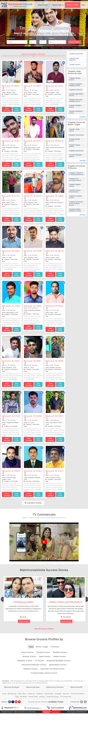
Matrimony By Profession (55, 688)
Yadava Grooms (59, 656)
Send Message (7, 109)
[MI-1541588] (33, 237)
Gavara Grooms (27, 652)
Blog (17, 697)
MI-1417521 (16, 196)
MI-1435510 (59, 416)
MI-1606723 (59, 141)
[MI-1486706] (55, 237)
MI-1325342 (16, 361)
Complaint (58, 694)
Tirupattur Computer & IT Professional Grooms (76, 173)
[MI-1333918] (55, 292)
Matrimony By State (32, 688)
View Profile (16, 109)
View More (82, 116)
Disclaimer (23, 697)
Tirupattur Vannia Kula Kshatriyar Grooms (75, 100)
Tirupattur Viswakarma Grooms (76, 112)
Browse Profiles (44, 5)
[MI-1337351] (11, 127)
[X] (12, 701)
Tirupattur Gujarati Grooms (74, 145)
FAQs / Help (22, 694)
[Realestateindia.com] (33, 708)
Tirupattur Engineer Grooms (75, 185)
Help (84, 5)
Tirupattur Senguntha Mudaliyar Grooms (75, 84)
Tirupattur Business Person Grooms (75, 191)
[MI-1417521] (11, 182)
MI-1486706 (59, 251)
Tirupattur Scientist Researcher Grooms (75, 210)
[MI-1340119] (55, 72)
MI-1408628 (59, 196)
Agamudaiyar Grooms (57, 665)
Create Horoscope (52, 697)
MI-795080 (37, 361)
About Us (66, 694)
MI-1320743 (37, 196)
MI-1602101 (16, 86)
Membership (12, 694)
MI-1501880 (37, 416)
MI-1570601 (37, 471)
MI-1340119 (59, 86)
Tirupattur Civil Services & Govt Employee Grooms (76, 203)
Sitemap (42, 697)
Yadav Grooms (44, 656)
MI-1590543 (16, 471)
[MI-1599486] (55, 347)
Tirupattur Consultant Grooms (75, 196)
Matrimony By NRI (76, 688)
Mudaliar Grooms (60, 652)
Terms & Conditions (77, 694)
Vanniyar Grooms (29, 656)
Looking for (11, 38)
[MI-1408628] (55, 182)
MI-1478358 (16, 306)
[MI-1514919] (55, 457)
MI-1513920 (16, 416)
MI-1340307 (37, 86)
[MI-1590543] (11, 457)
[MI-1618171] (33, 127)
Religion (51, 38)
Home (4, 694)
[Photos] (20, 62)
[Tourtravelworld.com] (55, 708)
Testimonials (48, 694)
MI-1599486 (59, 361)
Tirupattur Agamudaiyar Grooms (76, 94)
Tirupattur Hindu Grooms (33, 54)
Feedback (39, 694)
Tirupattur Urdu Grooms (76, 151)
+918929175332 (55, 701)
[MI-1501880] (33, 402)
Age (30, 38)
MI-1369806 (37, 306)
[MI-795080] (33, 347)
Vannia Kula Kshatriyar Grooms (33, 665)
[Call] (20, 66)
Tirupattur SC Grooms (75, 90)
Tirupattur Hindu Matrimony (74, 59)
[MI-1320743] (33, 182)
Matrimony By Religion (11, 688)
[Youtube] (16, 701)
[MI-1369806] (33, 292)
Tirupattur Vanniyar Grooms (74, 79)
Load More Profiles (33, 503)
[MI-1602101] (11, 72)
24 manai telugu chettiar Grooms (44, 673)
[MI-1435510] (55, 402)
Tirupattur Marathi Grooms (74, 140)
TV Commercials (65, 697)
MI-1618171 (37, 141)
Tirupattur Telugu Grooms (74, 130)
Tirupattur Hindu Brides (76, 54)
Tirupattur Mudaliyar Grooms (75, 106)
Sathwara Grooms (30, 669)
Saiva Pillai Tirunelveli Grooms (52, 669)
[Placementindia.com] (10, 708)
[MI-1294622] (11, 237)
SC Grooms (39, 660)
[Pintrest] (19, 701)
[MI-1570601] (33, 457)
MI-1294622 (16, 251)
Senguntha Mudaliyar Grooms (58, 660)
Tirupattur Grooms (74, 64)
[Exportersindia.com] (78, 708)
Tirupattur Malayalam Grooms (75, 155)
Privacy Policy (33, 697)
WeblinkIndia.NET (81, 712)
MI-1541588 (37, 251)
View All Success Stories (44, 628)
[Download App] (81, 701)
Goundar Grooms (43, 652)
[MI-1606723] (55, 127)
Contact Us (31, 694)
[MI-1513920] (11, 402)
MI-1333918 (59, 306)
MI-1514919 (59, 471)
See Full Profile (54, 104)
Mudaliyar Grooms (25, 660)
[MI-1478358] (11, 292)
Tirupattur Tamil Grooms (76, 135)
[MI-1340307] (33, 72)
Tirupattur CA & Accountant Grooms (75, 179)
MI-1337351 (16, 141)
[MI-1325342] (11, 347)
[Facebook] (9, 701)
